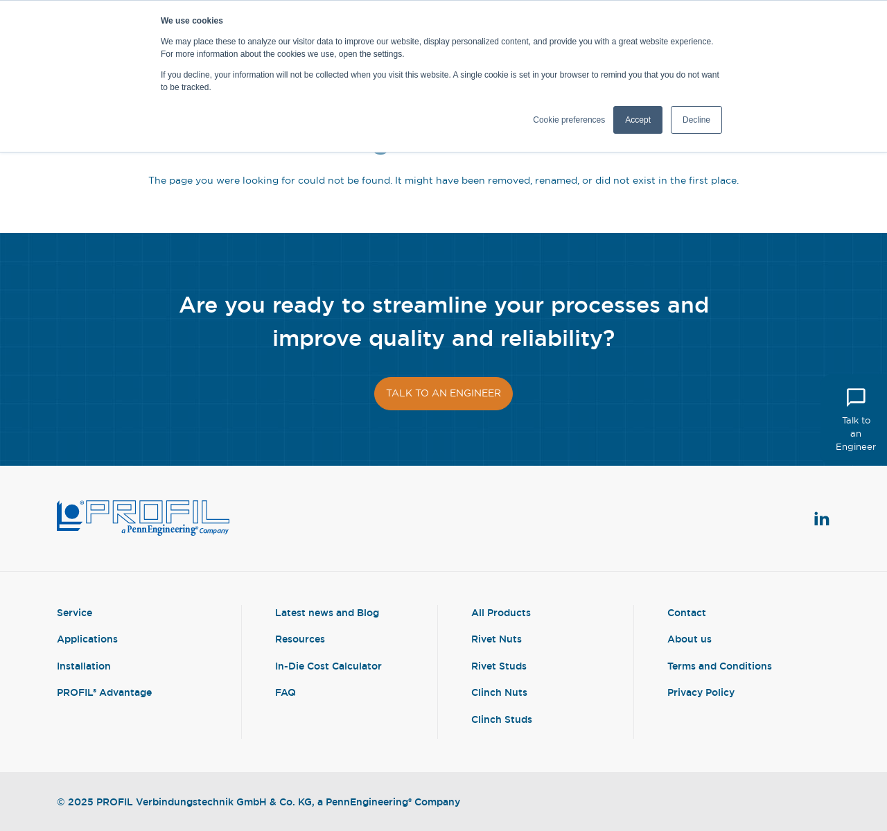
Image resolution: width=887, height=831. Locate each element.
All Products (501, 612)
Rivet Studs (499, 665)
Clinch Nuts (499, 692)
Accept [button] (638, 120)
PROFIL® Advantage (104, 692)
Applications (87, 638)
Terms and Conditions (719, 665)
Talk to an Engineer (856, 419)
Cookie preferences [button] (569, 120)
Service (74, 612)
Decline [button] (696, 120)
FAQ (285, 692)
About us (689, 638)
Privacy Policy (701, 692)
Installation (84, 665)
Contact (686, 612)
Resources (300, 638)
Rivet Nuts (496, 638)
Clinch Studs (501, 719)
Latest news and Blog (327, 612)
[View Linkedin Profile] (822, 518)
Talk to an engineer (443, 393)
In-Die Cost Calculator (328, 665)
